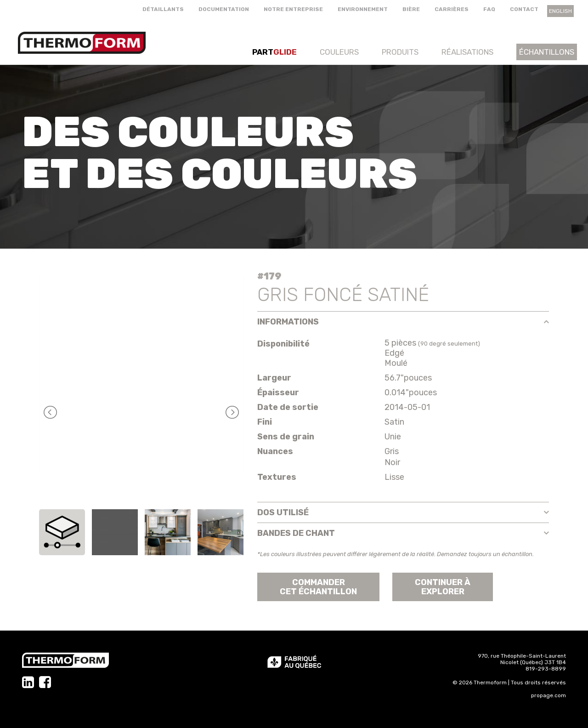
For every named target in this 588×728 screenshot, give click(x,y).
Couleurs (339, 52)
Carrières (452, 9)
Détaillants (163, 9)
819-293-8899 (546, 668)
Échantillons (546, 52)
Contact (524, 9)
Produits (400, 52)
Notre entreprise (293, 9)
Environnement (363, 9)
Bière (411, 9)
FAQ (489, 9)
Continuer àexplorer (442, 587)
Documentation (223, 9)
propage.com (548, 695)
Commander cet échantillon (318, 587)
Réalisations (467, 52)
